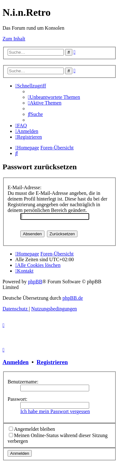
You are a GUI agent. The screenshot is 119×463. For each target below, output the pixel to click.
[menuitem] (54, 97)
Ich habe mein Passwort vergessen (55, 411)
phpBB (35, 281)
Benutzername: (23, 381)
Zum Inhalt (14, 38)
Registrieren (52, 362)
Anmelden (16, 362)
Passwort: (17, 399)
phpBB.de (73, 298)
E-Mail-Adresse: (25, 187)
